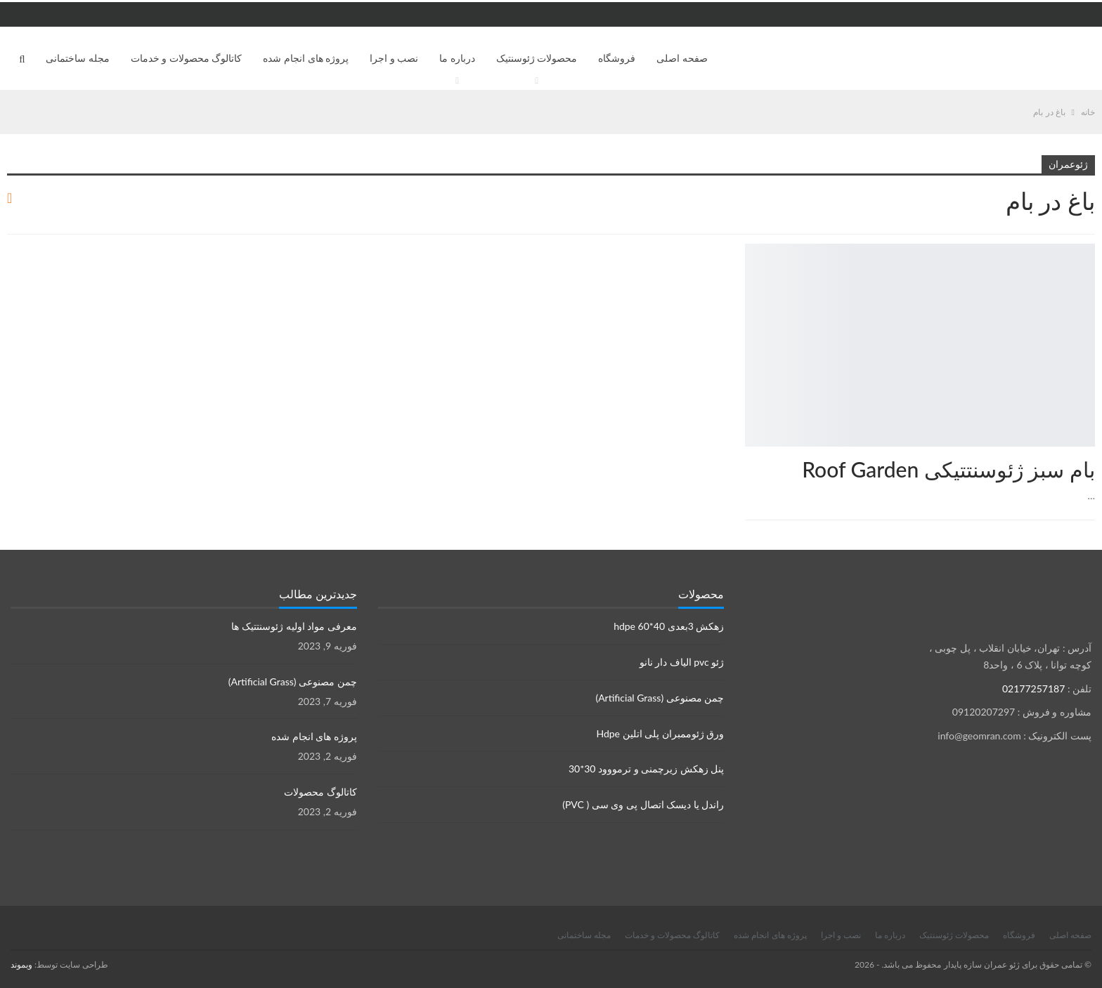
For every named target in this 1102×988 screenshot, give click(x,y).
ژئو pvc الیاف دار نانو (682, 662)
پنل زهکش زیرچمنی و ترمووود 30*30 (646, 769)
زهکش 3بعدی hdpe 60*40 (669, 626)
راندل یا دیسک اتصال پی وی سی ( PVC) (643, 804)
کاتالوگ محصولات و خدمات (186, 58)
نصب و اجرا (394, 58)
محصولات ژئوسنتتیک (1090, 245)
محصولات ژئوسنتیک (537, 58)
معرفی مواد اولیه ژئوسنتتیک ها (293, 626)
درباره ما (457, 58)
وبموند (21, 964)
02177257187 (1033, 688)
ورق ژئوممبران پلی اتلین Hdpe (660, 733)
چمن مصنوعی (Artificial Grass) (659, 698)
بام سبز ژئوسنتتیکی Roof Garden (948, 469)
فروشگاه (616, 58)
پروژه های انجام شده (306, 58)
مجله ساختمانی (78, 58)
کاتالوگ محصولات (320, 792)
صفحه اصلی (682, 58)
